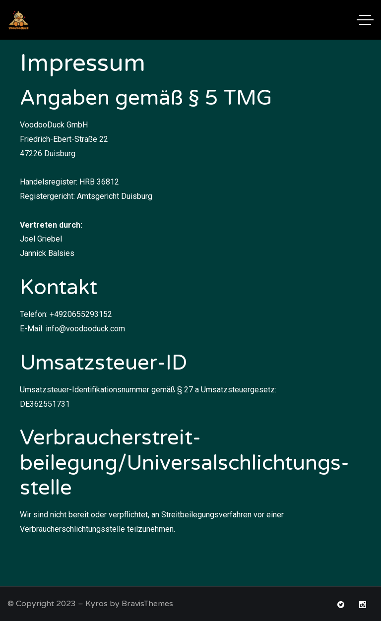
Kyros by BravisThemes (129, 604)
